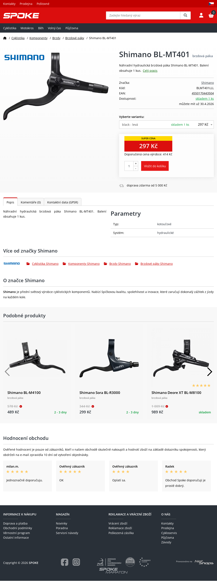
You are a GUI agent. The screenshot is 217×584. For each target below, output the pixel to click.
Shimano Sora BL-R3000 (99, 395)
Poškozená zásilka (121, 536)
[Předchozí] (7, 374)
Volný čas (54, 31)
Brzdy (56, 41)
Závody (166, 545)
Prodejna (26, 4)
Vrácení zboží (117, 527)
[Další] (209, 374)
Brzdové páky (74, 41)
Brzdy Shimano (117, 267)
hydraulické (165, 236)
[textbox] (166, 127)
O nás (165, 517)
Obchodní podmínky (17, 531)
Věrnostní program (16, 536)
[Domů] (5, 41)
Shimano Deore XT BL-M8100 (176, 395)
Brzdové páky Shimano (154, 267)
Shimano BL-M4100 (24, 395)
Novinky (61, 527)
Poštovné (43, 4)
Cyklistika (9, 31)
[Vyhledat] (185, 17)
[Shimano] (14, 266)
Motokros (27, 31)
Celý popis (150, 74)
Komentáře (31, 205)
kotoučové (164, 227)
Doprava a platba (15, 527)
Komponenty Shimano (81, 267)
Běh (41, 31)
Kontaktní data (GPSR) (62, 205)
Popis (10, 205)
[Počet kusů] (129, 169)
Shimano (207, 86)
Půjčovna (71, 31)
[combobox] (166, 127)
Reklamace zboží (120, 531)
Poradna (62, 531)
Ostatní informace (16, 541)
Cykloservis (169, 536)
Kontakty (9, 4)
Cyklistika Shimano (42, 267)
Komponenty (38, 41)
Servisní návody (67, 536)
